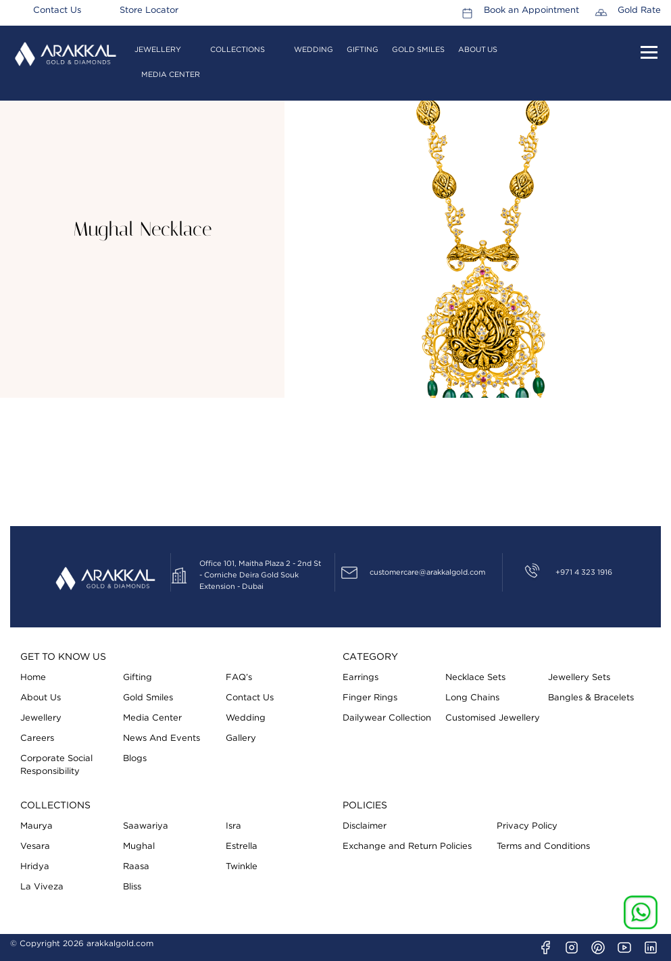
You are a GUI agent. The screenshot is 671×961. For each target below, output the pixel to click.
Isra (233, 826)
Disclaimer (365, 826)
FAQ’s (239, 677)
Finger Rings (370, 698)
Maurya (36, 826)
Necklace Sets (475, 677)
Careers (37, 738)
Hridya (34, 866)
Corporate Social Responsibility (56, 765)
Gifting (362, 49)
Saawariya (145, 826)
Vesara (35, 846)
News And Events (161, 738)
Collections (237, 49)
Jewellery (157, 49)
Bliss (132, 887)
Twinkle (241, 866)
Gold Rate (639, 11)
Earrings (360, 677)
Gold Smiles (418, 49)
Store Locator (149, 11)
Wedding (313, 49)
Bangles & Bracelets (591, 698)
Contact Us (57, 11)
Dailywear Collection (387, 718)
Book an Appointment (531, 11)
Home (33, 677)
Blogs (135, 758)
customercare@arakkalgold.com (427, 572)
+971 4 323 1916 (583, 572)
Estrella (241, 846)
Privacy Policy (527, 826)
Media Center (170, 74)
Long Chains (472, 698)
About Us (477, 49)
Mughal (139, 846)
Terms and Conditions (543, 846)
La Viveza (42, 887)
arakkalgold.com (119, 943)
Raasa (136, 866)
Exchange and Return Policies (407, 846)
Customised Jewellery (492, 718)
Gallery (241, 738)
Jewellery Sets (579, 677)
